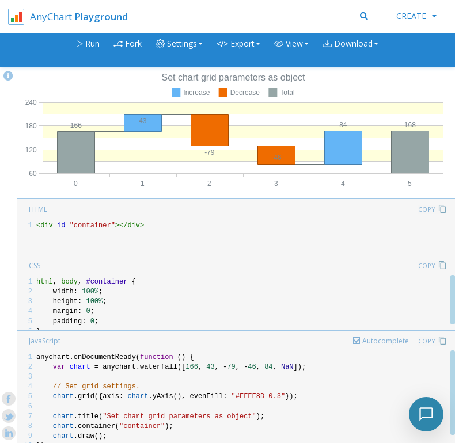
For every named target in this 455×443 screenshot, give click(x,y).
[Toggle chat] (426, 414)
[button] (291, 50)
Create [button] (416, 15)
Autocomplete (385, 341)
